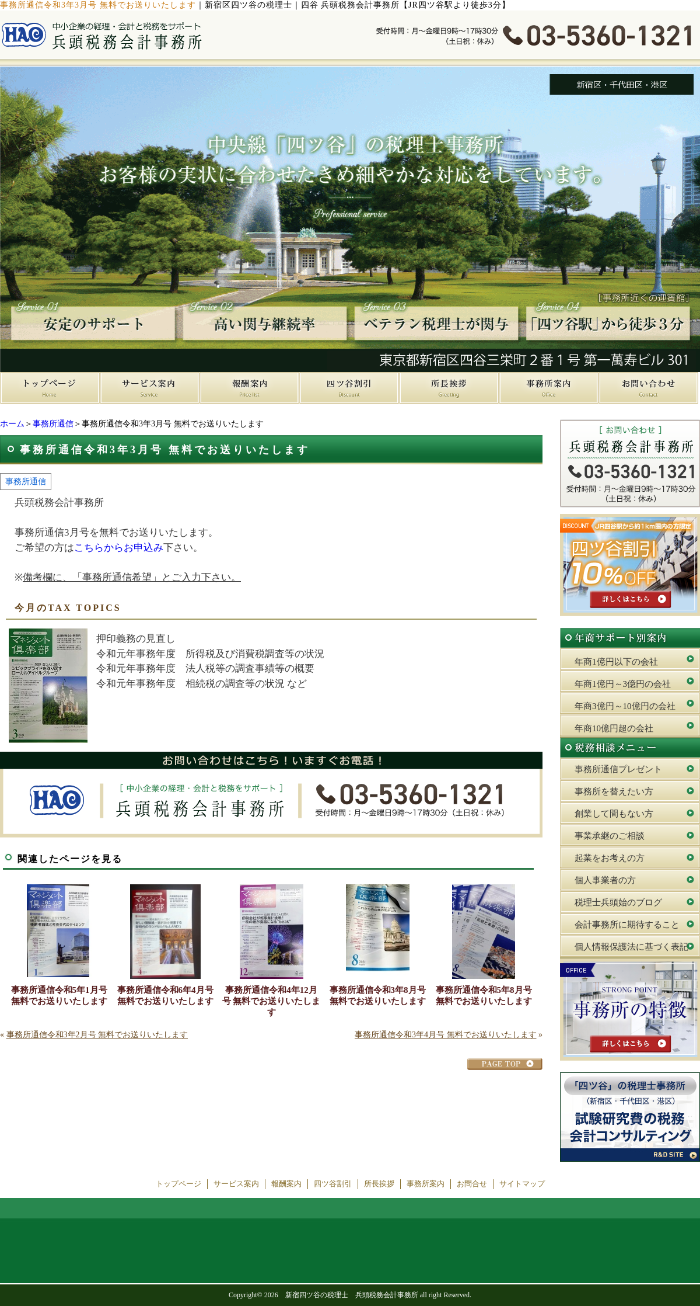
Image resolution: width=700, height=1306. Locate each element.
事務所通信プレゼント (618, 769)
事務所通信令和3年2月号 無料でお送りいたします (97, 1034)
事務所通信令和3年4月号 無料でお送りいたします (446, 1034)
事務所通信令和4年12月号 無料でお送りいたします (271, 1001)
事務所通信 (53, 423)
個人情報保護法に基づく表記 (631, 946)
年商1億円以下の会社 (616, 661)
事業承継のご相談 (610, 835)
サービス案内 (236, 1184)
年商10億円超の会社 (614, 728)
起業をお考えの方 (610, 858)
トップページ (178, 1184)
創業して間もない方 (614, 813)
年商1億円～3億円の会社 (623, 684)
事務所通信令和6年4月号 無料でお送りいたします (165, 995)
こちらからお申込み (118, 547)
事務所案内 (425, 1184)
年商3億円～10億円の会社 (625, 706)
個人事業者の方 (605, 880)
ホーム (12, 423)
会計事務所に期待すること (627, 924)
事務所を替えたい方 (614, 791)
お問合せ (472, 1184)
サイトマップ (522, 1184)
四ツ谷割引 (333, 1184)
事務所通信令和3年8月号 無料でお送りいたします (378, 995)
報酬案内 (286, 1184)
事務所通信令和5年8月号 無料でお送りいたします (484, 995)
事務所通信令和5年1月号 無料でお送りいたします (59, 995)
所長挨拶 (379, 1184)
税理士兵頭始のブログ (618, 902)
